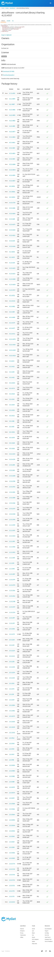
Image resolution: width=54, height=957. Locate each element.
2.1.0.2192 (11, 685)
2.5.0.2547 (12, 510)
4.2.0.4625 (12, 270)
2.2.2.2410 (12, 543)
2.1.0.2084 (12, 707)
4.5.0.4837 (12, 182)
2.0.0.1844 (12, 827)
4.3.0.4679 (12, 226)
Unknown (4, 58)
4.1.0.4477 (12, 330)
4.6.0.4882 (12, 122)
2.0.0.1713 (11, 898)
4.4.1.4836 (12, 188)
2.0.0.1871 (11, 800)
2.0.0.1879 (12, 789)
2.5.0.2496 (12, 521)
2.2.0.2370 (12, 587)
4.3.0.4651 (12, 243)
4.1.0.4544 (12, 303)
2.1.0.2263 (12, 641)
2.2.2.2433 (12, 532)
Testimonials (23, 937)
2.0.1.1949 (11, 745)
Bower (33, 934)
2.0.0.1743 (12, 876)
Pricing (21, 934)
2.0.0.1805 (12, 860)
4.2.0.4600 (12, 286)
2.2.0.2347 (12, 609)
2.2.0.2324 (12, 614)
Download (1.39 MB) (8, 73)
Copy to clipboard (6, 37)
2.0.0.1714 (11, 893)
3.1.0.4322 (12, 417)
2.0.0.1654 (12, 904)
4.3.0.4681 (12, 221)
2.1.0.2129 (11, 702)
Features (22, 930)
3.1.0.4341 (11, 401)
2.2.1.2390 (12, 570)
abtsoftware (12, 8)
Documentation (48, 930)
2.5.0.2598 (12, 483)
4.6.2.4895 (12, 101)
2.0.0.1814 (11, 849)
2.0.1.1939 (11, 751)
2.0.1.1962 (11, 740)
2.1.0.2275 (12, 636)
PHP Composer (35, 941)
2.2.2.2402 (12, 554)
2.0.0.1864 (12, 816)
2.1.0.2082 (12, 712)
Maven (3, 20)
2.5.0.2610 (12, 472)
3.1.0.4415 (11, 374)
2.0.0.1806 (12, 854)
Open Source (47, 939)
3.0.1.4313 (11, 428)
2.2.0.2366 (12, 592)
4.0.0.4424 (12, 357)
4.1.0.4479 (12, 325)
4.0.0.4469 (12, 346)
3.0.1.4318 (11, 423)
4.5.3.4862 (12, 144)
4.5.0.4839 (12, 177)
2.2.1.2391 (11, 565)
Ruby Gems (34, 945)
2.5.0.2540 (12, 516)
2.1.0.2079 (12, 718)
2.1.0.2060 (12, 723)
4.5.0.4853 (12, 155)
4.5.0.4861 (12, 150)
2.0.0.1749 (12, 871)
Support (46, 932)
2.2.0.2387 (12, 576)
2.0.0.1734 (12, 882)
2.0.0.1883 (12, 778)
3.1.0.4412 (11, 379)
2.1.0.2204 (12, 674)
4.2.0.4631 (12, 264)
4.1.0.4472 (12, 335)
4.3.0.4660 (12, 232)
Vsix (33, 937)
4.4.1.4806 (12, 193)
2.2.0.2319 (12, 620)
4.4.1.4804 (12, 199)
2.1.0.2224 (12, 652)
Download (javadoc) (8, 77)
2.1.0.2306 (12, 630)
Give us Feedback (48, 943)
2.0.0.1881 (11, 783)
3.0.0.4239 (12, 461)
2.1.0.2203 (12, 680)
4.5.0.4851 (12, 161)
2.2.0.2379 (12, 581)
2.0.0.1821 (11, 844)
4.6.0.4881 (12, 128)
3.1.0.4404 (12, 385)
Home (3, 8)
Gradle (8, 20)
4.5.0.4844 (12, 172)
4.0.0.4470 (12, 341)
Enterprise (22, 932)
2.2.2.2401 (12, 559)
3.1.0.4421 (11, 368)
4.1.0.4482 (12, 308)
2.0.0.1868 (12, 805)
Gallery (7, 8)
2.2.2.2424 (12, 538)
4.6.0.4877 (12, 133)
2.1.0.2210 (11, 663)
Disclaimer (7, 953)
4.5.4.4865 (12, 139)
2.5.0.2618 (12, 467)
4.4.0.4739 (12, 204)
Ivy (13, 20)
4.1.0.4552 (12, 297)
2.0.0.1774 (12, 865)
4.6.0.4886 (12, 111)
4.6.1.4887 (12, 106)
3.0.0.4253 (12, 456)
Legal (3, 953)
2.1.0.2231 (11, 647)
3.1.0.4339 (12, 406)
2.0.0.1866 (12, 811)
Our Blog (47, 934)
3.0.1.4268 (12, 445)
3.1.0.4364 (12, 396)
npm (33, 932)
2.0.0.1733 (12, 887)
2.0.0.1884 (12, 773)
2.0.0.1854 (12, 822)
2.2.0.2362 (12, 598)
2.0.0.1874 (12, 794)
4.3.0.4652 (12, 237)
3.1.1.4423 (11, 363)
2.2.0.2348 (12, 603)
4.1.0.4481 (12, 314)
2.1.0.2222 (12, 658)
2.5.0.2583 (12, 494)
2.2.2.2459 (12, 527)
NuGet (33, 930)
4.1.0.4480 (12, 319)
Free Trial (47, 937)
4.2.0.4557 (12, 292)
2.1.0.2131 (11, 696)
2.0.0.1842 (12, 833)
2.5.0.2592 (12, 488)
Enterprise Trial (48, 941)
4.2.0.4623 (12, 275)
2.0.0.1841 (11, 838)
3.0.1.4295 (12, 439)
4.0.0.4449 (12, 352)
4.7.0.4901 (12, 95)
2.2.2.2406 (12, 549)
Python (33, 943)
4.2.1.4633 (12, 259)
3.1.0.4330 (12, 412)
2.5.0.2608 (12, 477)
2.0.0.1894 (12, 767)
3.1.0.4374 (12, 390)
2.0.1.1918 (11, 762)
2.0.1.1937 (11, 756)
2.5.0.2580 (12, 499)
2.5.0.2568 (12, 505)
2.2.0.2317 (12, 625)
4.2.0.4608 (12, 281)
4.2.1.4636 (12, 253)
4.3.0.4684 (12, 215)
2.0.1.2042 (12, 734)
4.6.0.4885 (12, 117)
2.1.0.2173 (11, 691)
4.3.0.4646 (12, 248)
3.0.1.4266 (12, 450)
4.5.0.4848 (12, 166)
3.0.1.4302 (12, 434)
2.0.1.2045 (12, 729)
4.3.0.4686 (12, 210)
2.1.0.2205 (12, 669)
